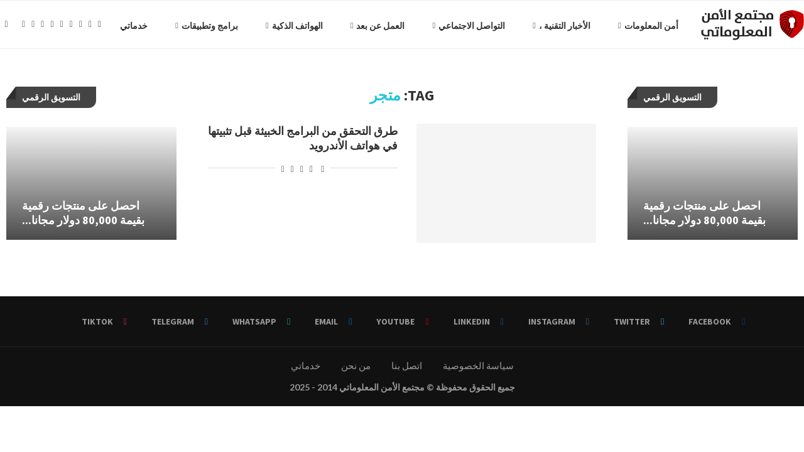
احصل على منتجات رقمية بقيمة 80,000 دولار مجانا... (83, 216)
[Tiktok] (77, 78)
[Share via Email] (283, 171)
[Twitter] (11, 78)
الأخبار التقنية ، (466, 25)
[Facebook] (1, 78)
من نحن (356, 368)
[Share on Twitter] (301, 171)
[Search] (6, 26)
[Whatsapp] (58, 78)
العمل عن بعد (282, 25)
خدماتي (36, 25)
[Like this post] (322, 171)
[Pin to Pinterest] (292, 171)
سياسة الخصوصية (478, 368)
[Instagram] (20, 78)
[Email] (49, 78)
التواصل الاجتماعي (373, 25)
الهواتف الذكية (199, 25)
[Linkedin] (29, 78)
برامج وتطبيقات (112, 25)
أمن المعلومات (553, 25)
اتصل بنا (406, 368)
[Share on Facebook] (311, 171)
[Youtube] (39, 78)
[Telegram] (68, 78)
